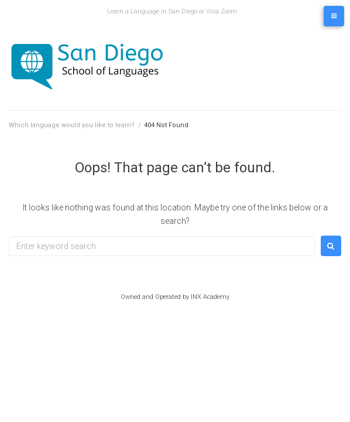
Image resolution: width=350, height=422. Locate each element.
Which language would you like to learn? (72, 125)
